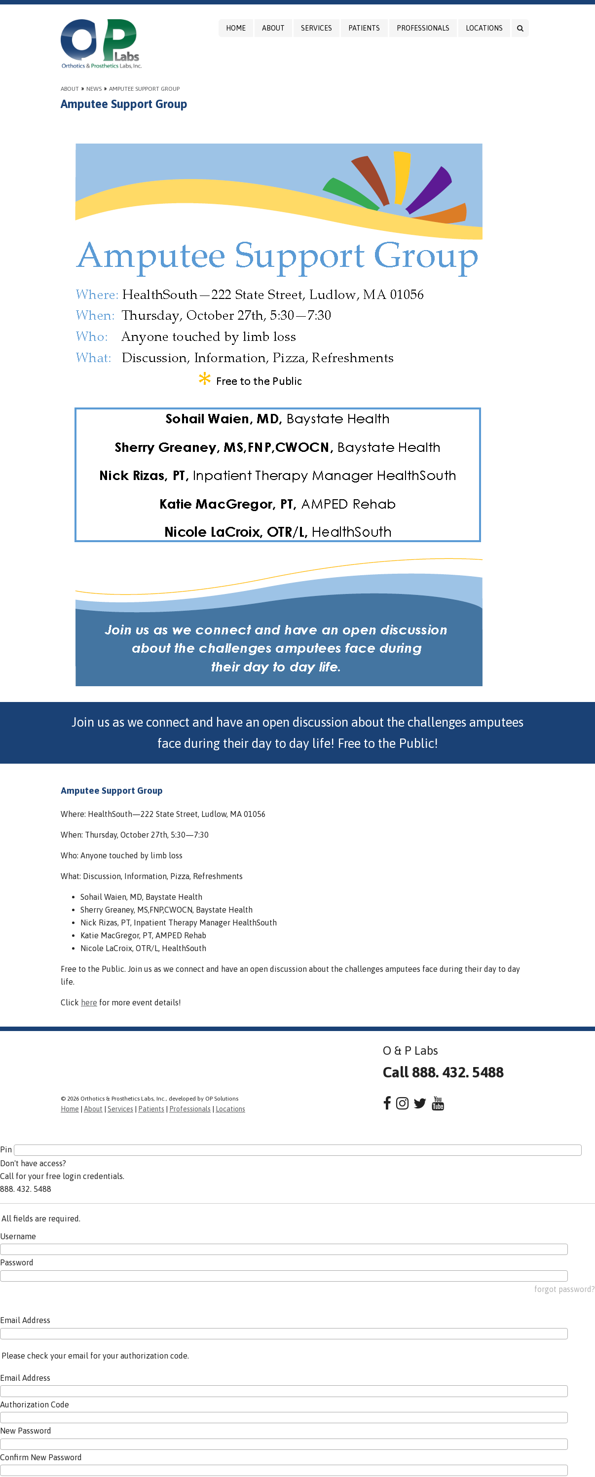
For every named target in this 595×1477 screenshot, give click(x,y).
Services (316, 28)
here (89, 1002)
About (273, 28)
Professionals (423, 28)
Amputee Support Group (144, 88)
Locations (484, 28)
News (94, 88)
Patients (364, 28)
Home (236, 28)
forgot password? (564, 1289)
